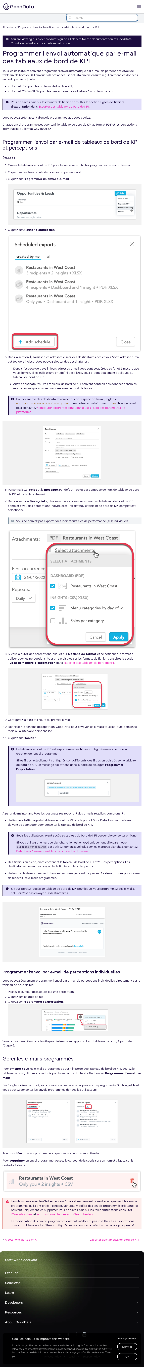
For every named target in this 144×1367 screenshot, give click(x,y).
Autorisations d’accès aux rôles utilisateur (65, 1214)
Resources (13, 1312)
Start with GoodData (21, 1260)
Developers (14, 1302)
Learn (9, 1292)
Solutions (12, 1283)
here (78, 39)
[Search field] (101, 18)
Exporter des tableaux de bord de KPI (63, 106)
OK (127, 1356)
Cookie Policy (54, 1352)
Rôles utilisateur (22, 1214)
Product (11, 1273)
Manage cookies (127, 1338)
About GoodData (18, 1322)
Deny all (127, 1346)
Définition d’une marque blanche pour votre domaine (52, 851)
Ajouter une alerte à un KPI (21, 1239)
